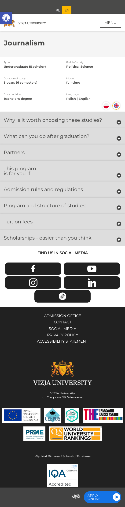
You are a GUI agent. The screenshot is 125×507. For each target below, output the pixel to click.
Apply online (94, 497)
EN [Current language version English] (67, 10)
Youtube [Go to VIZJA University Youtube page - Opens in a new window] (92, 269)
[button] (6, 18)
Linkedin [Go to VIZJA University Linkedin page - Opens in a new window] (92, 282)
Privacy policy (62, 335)
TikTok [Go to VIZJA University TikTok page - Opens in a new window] (62, 296)
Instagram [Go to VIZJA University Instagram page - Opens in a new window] (33, 282)
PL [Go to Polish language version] (58, 10)
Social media (62, 328)
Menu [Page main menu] (110, 22)
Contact (62, 322)
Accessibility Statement (62, 341)
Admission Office (62, 316)
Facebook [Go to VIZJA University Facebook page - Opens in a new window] (33, 269)
